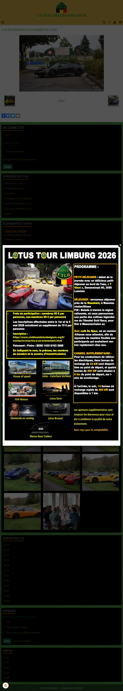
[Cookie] (6, 685)
